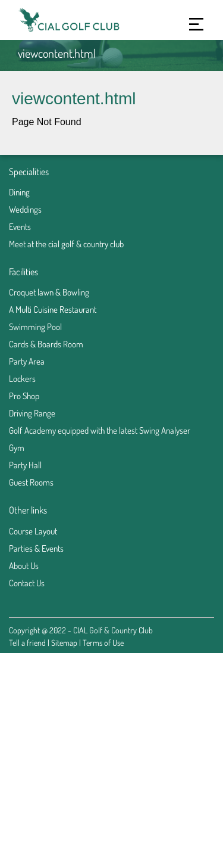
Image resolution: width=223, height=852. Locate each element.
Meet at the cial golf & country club (66, 244)
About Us (24, 565)
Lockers (22, 378)
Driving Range (32, 413)
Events (20, 226)
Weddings (25, 209)
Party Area (27, 361)
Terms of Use (103, 643)
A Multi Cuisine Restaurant (52, 309)
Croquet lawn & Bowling (49, 292)
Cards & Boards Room (46, 344)
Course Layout (33, 531)
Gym (16, 447)
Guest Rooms (31, 482)
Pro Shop (24, 396)
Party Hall (25, 465)
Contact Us (27, 583)
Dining (19, 192)
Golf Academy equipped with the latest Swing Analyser (99, 430)
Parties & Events (36, 548)
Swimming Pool (35, 326)
